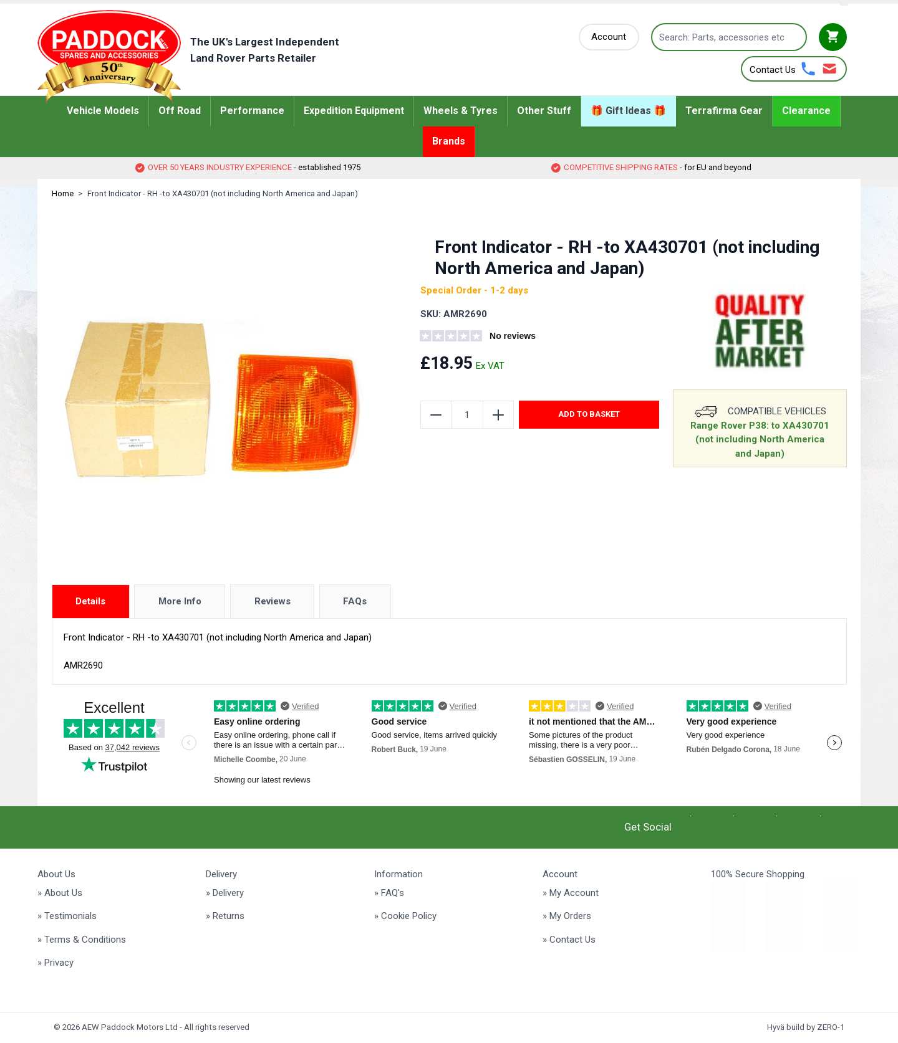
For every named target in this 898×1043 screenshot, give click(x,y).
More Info (179, 601)
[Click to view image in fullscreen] (219, 390)
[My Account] (609, 37)
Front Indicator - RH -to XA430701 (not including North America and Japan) (222, 193)
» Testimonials (67, 916)
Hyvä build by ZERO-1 (805, 1027)
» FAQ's (389, 892)
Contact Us (773, 69)
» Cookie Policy (405, 916)
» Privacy (55, 962)
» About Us (59, 892)
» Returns (225, 916)
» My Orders (567, 916)
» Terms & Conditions (81, 939)
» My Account (571, 892)
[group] (495, 337)
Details (90, 601)
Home (63, 193)
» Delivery (225, 892)
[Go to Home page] (207, 56)
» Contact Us (569, 939)
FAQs (355, 601)
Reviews (272, 601)
